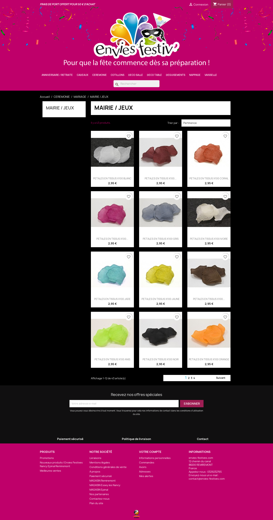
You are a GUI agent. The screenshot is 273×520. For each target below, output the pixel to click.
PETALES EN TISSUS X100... (161, 178)
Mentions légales (99, 462)
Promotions (47, 458)
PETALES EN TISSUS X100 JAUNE (161, 299)
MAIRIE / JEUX (60, 108)
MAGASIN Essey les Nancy (104, 485)
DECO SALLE (135, 75)
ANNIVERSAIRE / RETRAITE (57, 75)
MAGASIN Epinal (98, 489)
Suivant (222, 378)
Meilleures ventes (50, 470)
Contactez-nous (99, 498)
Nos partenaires (99, 494)
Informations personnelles (155, 458)
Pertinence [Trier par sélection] (206, 123)
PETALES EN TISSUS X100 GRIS (161, 238)
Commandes (146, 462)
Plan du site (96, 503)
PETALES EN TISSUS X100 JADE (112, 299)
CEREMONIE (99, 75)
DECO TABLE (154, 75)
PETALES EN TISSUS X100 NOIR (161, 359)
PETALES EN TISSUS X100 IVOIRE (209, 238)
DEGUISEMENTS (175, 75)
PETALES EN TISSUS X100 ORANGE (209, 359)
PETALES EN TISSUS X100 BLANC (112, 178)
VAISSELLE (211, 75)
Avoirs (142, 467)
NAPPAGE (195, 75)
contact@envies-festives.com (207, 478)
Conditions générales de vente (108, 467)
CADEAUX (82, 75)
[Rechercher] (136, 83)
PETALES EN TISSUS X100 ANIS (112, 359)
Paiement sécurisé (100, 476)
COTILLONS (117, 75)
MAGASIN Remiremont (102, 480)
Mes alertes (146, 476)
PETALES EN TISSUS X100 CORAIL (208, 178)
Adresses (145, 471)
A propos (94, 471)
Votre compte (150, 452)
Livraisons (95, 458)
